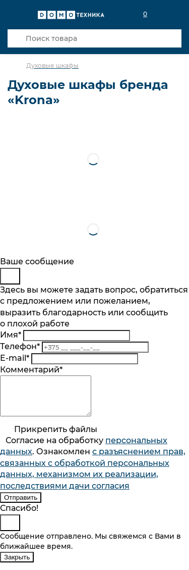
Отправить (20, 505)
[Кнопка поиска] (17, 38)
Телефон (20, 346)
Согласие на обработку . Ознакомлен (92, 470)
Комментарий (31, 369)
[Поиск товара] (94, 38)
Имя (10, 335)
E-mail (14, 358)
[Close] (10, 276)
